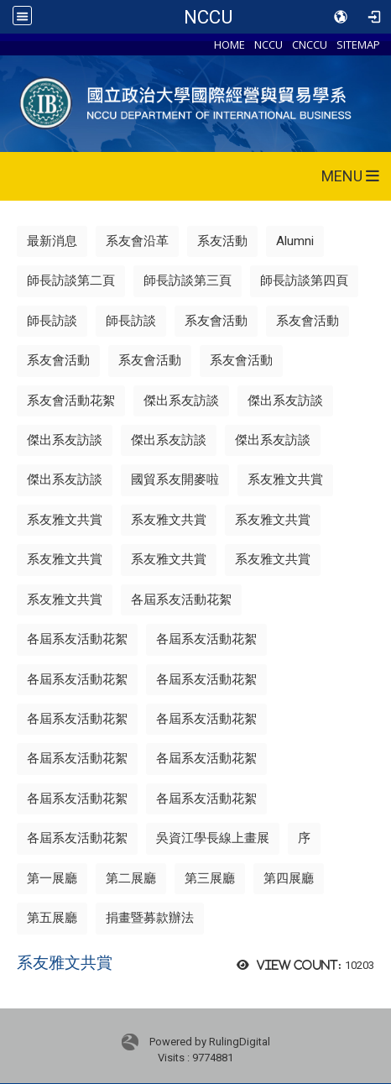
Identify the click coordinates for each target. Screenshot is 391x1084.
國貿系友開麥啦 (175, 479)
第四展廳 (288, 878)
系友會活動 (216, 320)
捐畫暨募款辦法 (150, 917)
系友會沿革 (137, 241)
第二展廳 (131, 878)
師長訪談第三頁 (187, 280)
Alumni (295, 241)
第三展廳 (210, 878)
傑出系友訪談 (181, 400)
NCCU (208, 17)
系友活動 (222, 241)
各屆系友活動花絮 (181, 599)
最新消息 (52, 241)
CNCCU (309, 44)
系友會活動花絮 (71, 400)
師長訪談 (52, 320)
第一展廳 (52, 878)
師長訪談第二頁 (71, 280)
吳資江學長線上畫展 (212, 838)
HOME (229, 44)
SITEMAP (358, 44)
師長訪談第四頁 (304, 280)
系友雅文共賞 (285, 479)
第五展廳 (52, 917)
